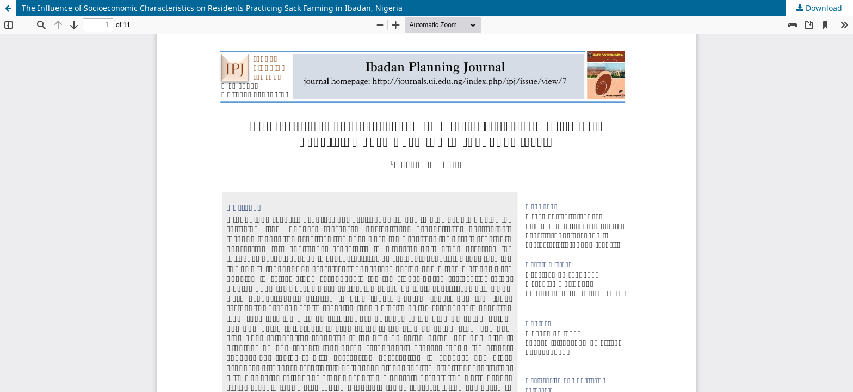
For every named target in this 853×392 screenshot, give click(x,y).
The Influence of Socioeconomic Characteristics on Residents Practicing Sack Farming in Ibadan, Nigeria (212, 8)
